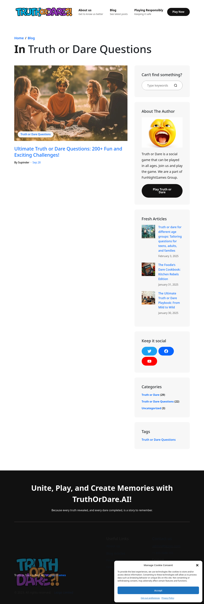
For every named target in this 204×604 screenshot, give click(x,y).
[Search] (176, 85)
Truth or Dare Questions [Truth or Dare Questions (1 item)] (159, 440)
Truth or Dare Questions (35, 134)
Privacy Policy (167, 598)
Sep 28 (36, 162)
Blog (31, 38)
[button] (197, 565)
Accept (158, 590)
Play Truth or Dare (162, 190)
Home (19, 38)
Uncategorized (151, 408)
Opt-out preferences (150, 598)
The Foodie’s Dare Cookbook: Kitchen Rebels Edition (169, 272)
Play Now (178, 12)
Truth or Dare (150, 395)
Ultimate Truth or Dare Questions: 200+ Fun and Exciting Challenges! (68, 152)
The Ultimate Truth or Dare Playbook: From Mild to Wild (169, 300)
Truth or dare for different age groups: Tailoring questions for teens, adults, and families (170, 238)
